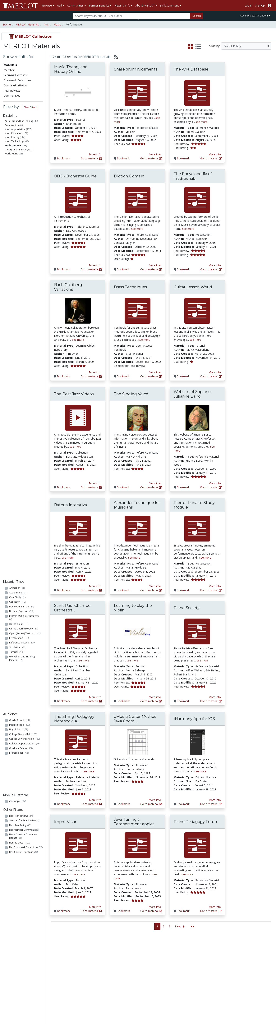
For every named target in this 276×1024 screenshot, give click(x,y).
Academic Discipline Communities (95, 954)
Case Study (17, 176)
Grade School (19, 253)
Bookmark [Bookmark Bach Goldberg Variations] (63, 376)
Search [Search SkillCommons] (242, 952)
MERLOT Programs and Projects (175, 962)
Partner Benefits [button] (99, 5)
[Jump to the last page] (192, 926)
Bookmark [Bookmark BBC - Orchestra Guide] (63, 269)
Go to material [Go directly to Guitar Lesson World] (211, 376)
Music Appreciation (15, 129)
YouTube (165, 984)
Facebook (166, 976)
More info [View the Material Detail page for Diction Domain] (155, 265)
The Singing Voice (131, 394)
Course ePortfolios (15, 85)
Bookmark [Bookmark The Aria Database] (183, 158)
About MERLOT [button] (145, 5)
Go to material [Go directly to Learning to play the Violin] (151, 701)
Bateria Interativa (70, 505)
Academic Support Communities (94, 962)
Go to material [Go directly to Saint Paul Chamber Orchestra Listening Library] (91, 701)
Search (196, 16)
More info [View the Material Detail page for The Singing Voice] (155, 483)
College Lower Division (24, 272)
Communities (12, 95)
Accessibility (206, 992)
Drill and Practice (21, 190)
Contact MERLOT (165, 1006)
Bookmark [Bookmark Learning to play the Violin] (123, 701)
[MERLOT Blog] (269, 1010)
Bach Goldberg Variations (68, 287)
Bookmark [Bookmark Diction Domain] (123, 269)
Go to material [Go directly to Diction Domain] (151, 269)
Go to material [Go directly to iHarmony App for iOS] (211, 804)
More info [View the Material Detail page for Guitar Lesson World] (215, 372)
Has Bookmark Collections (26, 345)
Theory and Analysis (15, 149)
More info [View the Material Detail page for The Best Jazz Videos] (95, 483)
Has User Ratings (20, 323)
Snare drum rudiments (135, 69)
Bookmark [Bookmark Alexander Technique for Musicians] (123, 590)
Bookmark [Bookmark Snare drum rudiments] (123, 158)
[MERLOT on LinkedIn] (259, 1010)
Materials (10, 65)
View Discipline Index (17, 980)
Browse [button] (47, 5)
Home (7, 24)
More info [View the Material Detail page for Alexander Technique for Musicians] (155, 586)
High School (18, 263)
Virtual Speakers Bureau (19, 976)
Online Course (19, 203)
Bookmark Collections (17, 80)
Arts (46, 24)
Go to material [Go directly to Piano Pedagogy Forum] (211, 911)
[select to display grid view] (190, 47)
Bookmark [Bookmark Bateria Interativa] (63, 590)
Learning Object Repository (24, 197)
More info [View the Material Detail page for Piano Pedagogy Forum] (215, 907)
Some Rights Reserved (139, 1006)
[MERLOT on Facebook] (240, 1010)
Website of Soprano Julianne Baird (192, 394)
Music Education (13, 133)
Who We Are (207, 952)
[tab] (31, 36)
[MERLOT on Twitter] (250, 1010)
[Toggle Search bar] (138, 19)
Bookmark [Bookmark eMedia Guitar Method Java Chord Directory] (123, 804)
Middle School (19, 258)
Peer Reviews (12, 90)
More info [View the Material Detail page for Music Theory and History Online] (95, 154)
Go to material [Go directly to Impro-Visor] (91, 911)
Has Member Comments (24, 328)
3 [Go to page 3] (169, 926)
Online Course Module (23, 208)
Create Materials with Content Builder (57, 962)
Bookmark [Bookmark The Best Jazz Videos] (63, 487)
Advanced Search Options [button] (254, 15)
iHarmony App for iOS (194, 718)
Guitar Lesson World (193, 287)
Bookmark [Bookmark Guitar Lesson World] (183, 376)
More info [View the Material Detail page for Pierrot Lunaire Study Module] (215, 586)
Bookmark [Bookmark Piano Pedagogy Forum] (183, 911)
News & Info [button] (122, 5)
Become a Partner (133, 952)
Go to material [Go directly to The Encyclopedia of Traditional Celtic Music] (211, 269)
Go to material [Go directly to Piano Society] (211, 701)
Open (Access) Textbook (25, 213)
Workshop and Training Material (22, 238)
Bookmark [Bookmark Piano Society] (183, 701)
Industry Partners (93, 972)
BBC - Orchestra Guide (75, 176)
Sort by (214, 46)
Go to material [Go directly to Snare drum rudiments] (151, 158)
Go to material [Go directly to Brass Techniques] (151, 376)
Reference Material (22, 222)
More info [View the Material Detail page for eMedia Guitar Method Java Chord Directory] (155, 800)
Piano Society (187, 608)
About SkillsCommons (251, 960)
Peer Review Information (214, 972)
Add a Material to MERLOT (54, 954)
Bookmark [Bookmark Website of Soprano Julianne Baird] (183, 487)
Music (57, 24)
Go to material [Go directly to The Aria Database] (211, 158)
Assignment (17, 172)
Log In (248, 5)
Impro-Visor (65, 821)
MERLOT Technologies (213, 960)
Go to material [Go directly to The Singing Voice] (151, 487)
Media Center (168, 968)
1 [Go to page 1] (157, 926)
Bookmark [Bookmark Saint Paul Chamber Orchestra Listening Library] (63, 701)
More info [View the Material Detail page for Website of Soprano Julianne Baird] (215, 483)
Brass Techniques (130, 287)
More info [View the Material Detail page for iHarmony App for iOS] (215, 800)
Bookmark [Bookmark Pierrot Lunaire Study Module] (183, 590)
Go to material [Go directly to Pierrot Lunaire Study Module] (211, 590)
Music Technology (14, 141)
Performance (13, 145)
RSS (7, 984)
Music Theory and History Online (71, 69)
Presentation (19, 217)
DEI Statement (208, 996)
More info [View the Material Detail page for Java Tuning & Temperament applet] (155, 907)
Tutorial (16, 231)
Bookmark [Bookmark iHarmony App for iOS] (183, 804)
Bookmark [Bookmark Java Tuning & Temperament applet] (123, 911)
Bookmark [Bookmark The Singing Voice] (123, 487)
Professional (19, 286)
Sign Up (260, 5)
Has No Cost (19, 340)
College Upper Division (24, 277)
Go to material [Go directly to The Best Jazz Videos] (91, 487)
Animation (17, 167)
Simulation (17, 227)
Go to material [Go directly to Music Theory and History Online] (91, 158)
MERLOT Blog (169, 972)
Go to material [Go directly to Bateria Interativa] (91, 590)
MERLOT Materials (27, 24)
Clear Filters (30, 107)
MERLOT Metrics (170, 952)
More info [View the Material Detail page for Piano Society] (215, 697)
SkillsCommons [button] (169, 5)
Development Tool (21, 186)
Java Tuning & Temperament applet (134, 821)
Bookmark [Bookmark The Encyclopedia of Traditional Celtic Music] (183, 269)
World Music (11, 153)
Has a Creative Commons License (23, 334)
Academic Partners (94, 968)
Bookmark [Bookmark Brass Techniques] (123, 376)
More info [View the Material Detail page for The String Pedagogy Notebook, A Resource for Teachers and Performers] (95, 800)
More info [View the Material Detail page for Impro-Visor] (95, 907)
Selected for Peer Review (24, 318)
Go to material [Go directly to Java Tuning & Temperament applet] (151, 911)
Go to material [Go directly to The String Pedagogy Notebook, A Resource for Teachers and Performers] (91, 804)
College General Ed (23, 267)
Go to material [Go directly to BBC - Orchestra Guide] (91, 269)
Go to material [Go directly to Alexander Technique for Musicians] (151, 590)
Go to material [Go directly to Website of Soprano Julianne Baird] (211, 487)
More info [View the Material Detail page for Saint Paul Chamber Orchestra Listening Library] (95, 697)
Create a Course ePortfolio (54, 970)
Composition (12, 125)
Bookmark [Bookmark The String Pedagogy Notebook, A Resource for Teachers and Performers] (63, 804)
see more (201, 122)
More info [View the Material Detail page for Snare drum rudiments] (155, 154)
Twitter (164, 980)
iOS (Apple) (17, 300)
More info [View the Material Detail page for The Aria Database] (215, 154)
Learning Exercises (15, 75)
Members (10, 70)
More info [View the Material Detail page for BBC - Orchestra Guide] (95, 265)
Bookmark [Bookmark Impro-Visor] (63, 911)
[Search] (131, 15)
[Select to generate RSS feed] (114, 56)
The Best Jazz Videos (74, 394)
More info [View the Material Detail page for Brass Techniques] (155, 372)
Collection (17, 181)
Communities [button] (75, 5)
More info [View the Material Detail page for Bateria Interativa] (95, 586)
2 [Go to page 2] (163, 926)
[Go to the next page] (180, 926)
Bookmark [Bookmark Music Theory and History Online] (63, 158)
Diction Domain (129, 176)
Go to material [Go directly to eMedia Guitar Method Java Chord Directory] (151, 804)
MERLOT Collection (211, 956)
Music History (12, 137)
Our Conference (170, 956)
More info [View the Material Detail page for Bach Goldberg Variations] (95, 372)
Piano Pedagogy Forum (196, 821)
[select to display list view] (198, 47)
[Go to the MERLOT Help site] (269, 5)
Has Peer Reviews (21, 314)
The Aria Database (191, 69)
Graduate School (21, 281)
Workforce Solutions (250, 956)
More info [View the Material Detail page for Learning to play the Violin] (155, 697)
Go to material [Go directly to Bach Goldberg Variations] (91, 376)
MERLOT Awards (209, 976)
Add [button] (59, 5)
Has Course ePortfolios (23, 350)
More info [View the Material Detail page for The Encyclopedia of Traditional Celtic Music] (215, 265)
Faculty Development (212, 980)
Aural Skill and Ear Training (19, 121)
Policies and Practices (212, 984)
